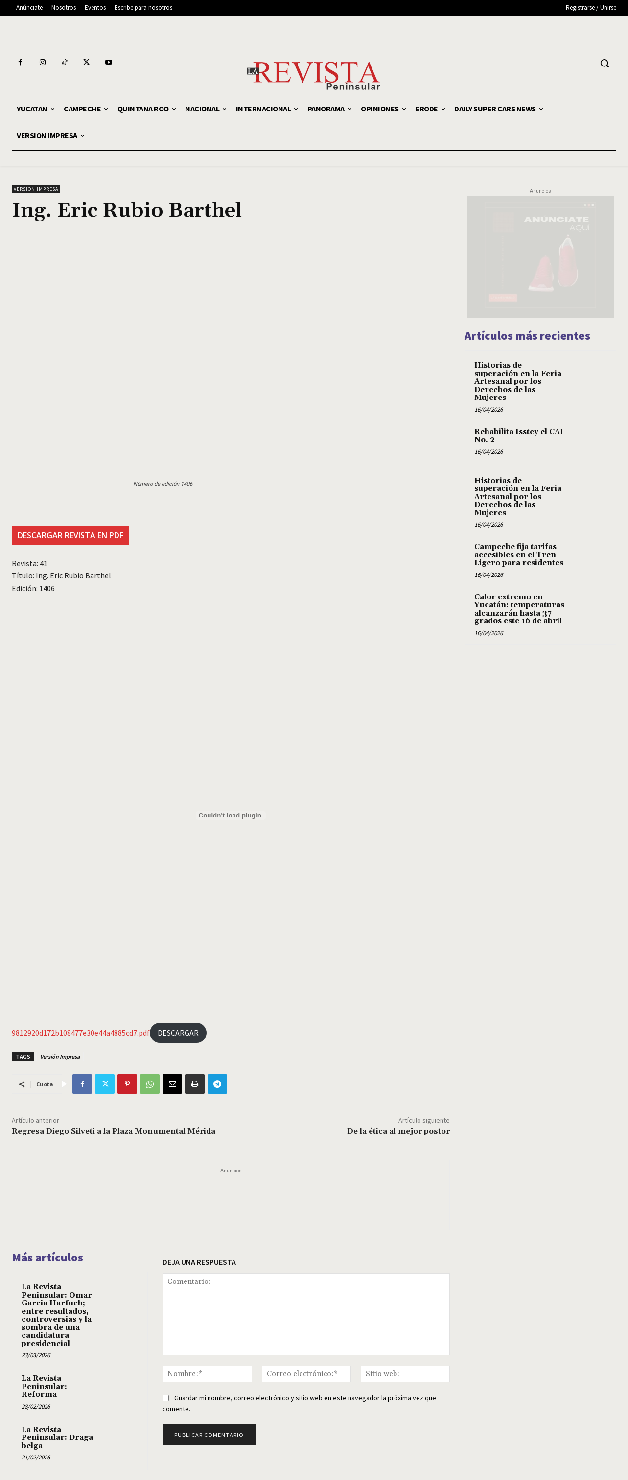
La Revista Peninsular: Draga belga (57, 1438)
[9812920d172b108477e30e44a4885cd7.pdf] (231, 815)
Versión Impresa (60, 1056)
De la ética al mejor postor (398, 1131)
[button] (604, 63)
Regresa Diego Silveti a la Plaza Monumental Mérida (113, 1131)
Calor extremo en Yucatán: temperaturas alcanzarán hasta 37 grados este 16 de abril (519, 609)
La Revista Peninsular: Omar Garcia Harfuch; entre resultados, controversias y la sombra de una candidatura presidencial (57, 1315)
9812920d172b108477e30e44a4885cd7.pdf (81, 1033)
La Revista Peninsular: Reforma (44, 1386)
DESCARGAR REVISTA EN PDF (70, 535)
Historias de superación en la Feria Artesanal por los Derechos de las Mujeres (517, 381)
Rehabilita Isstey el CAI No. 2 (518, 436)
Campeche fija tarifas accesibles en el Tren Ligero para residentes (518, 555)
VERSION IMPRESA (36, 189)
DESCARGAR (178, 1033)
